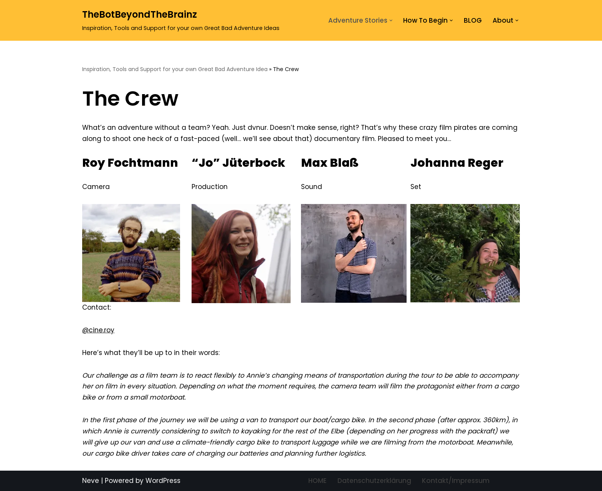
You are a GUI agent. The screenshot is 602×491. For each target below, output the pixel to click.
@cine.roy (98, 330)
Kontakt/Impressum (456, 480)
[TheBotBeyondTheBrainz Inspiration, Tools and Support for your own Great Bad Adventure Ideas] (181, 20)
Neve (90, 480)
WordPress (163, 480)
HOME (317, 480)
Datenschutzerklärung (374, 480)
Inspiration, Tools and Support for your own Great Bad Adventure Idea (175, 69)
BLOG (473, 20)
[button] (391, 20)
